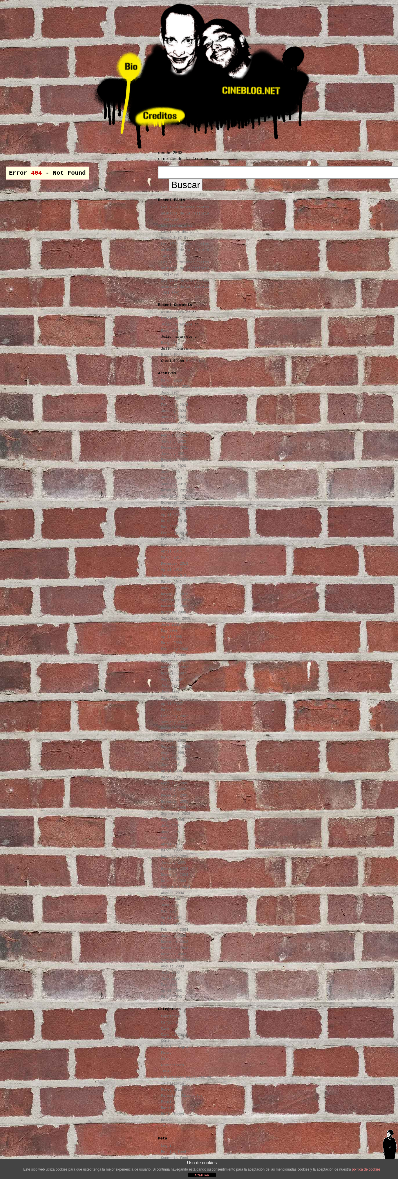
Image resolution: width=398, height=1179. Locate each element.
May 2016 (169, 527)
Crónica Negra (174, 1047)
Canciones (170, 1017)
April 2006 (171, 771)
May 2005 (169, 838)
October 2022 (173, 423)
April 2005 (171, 844)
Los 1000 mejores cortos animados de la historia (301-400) (185, 268)
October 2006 (173, 741)
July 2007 (170, 686)
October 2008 (173, 613)
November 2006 (174, 735)
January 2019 (173, 484)
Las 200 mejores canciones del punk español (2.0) (180, 232)
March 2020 (171, 478)
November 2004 (174, 875)
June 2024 (170, 393)
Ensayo (167, 1053)
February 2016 (174, 533)
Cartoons (169, 1023)
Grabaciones (172, 1065)
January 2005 (173, 863)
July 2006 (170, 759)
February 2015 (174, 539)
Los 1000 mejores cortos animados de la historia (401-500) (185, 250)
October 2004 (173, 881)
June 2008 (170, 625)
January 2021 (173, 454)
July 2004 (170, 899)
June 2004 (170, 906)
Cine (165, 1029)
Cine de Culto (174, 1035)
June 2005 (170, 832)
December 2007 (174, 661)
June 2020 (170, 472)
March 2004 (171, 924)
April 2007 (171, 704)
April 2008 (171, 637)
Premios (168, 1102)
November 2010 (174, 594)
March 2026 (171, 381)
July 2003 (170, 973)
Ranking (168, 1108)
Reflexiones (172, 1114)
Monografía (171, 1090)
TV (163, 1126)
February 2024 (174, 405)
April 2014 (171, 552)
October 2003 (173, 954)
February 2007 (174, 716)
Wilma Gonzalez (175, 312)
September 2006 (175, 747)
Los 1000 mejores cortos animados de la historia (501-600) (185, 213)
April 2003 (171, 991)
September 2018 (175, 497)
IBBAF (166, 1071)
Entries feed (173, 1152)
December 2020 (174, 460)
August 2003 (172, 967)
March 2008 (171, 643)
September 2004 (175, 887)
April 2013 (171, 570)
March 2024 (171, 399)
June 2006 (170, 765)
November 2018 (174, 491)
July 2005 (170, 826)
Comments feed (174, 1158)
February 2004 (174, 930)
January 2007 (173, 722)
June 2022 (170, 429)
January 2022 (173, 442)
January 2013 (173, 576)
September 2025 (175, 387)
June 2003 (170, 979)
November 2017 (174, 503)
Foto (165, 1059)
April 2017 (171, 515)
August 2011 (172, 588)
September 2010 (175, 600)
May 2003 (169, 985)
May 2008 (169, 631)
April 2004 (171, 918)
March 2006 (171, 777)
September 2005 (175, 814)
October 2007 (173, 674)
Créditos (169, 318)
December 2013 (174, 564)
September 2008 (175, 619)
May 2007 (169, 698)
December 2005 (174, 796)
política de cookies (366, 1169)
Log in (167, 1146)
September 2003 (175, 960)
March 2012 (171, 582)
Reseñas (168, 1120)
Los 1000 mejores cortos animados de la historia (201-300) (185, 287)
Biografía (170, 331)
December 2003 (174, 942)
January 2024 (173, 411)
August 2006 (172, 753)
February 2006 (174, 783)
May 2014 (169, 545)
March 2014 (171, 558)
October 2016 (173, 521)
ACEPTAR (201, 1175)
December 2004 (174, 869)
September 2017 (175, 509)
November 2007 (174, 667)
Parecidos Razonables (182, 1096)
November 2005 (174, 802)
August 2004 (172, 893)
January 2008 (173, 655)
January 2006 (173, 790)
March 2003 (171, 997)
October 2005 (173, 808)
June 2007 (170, 692)
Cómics (167, 1041)
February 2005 (174, 857)
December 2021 (174, 448)
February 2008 (174, 649)
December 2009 (174, 606)
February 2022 (174, 436)
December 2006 (174, 729)
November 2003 (174, 948)
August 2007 (172, 680)
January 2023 (173, 417)
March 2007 (171, 710)
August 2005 (172, 820)
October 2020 (173, 466)
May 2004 (169, 912)
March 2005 (171, 851)
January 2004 (173, 936)
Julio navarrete (176, 325)
